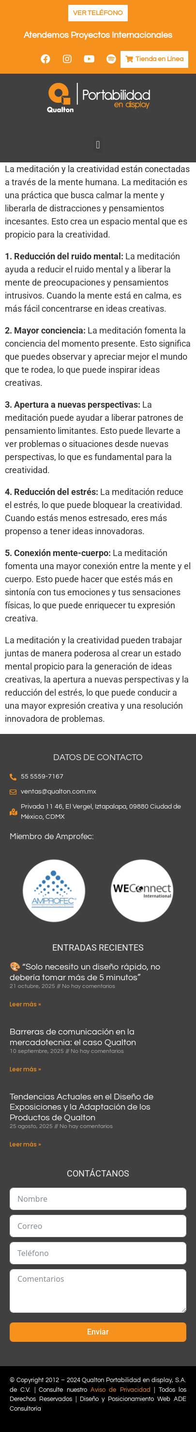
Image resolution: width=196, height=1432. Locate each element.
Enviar (98, 1332)
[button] (98, 145)
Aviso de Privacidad (120, 1389)
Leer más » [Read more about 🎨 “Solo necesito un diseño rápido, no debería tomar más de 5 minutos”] (25, 1004)
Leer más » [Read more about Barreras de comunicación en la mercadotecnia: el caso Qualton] (25, 1069)
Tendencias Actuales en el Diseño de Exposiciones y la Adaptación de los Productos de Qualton (81, 1107)
